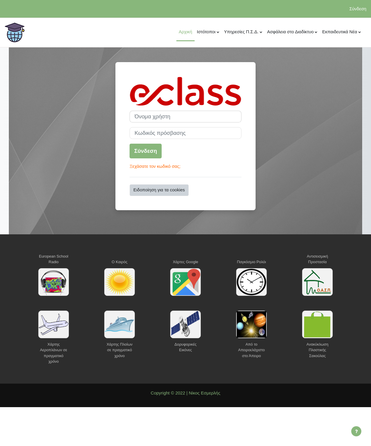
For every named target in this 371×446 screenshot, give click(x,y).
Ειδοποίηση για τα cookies (159, 189)
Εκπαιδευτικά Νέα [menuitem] (339, 31)
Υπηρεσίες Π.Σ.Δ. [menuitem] (241, 31)
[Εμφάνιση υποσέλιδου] (356, 431)
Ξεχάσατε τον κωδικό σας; (155, 166)
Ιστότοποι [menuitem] (206, 31)
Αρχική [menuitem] (185, 31)
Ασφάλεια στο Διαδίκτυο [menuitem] (290, 31)
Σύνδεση (357, 8)
